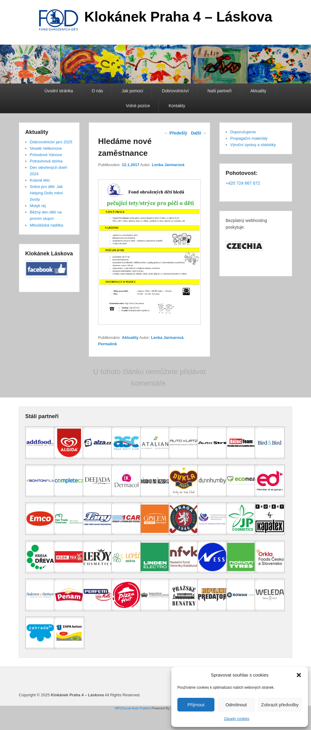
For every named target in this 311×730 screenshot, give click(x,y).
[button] (299, 675)
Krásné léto (40, 180)
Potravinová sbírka (46, 161)
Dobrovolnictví (175, 90)
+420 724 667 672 (243, 183)
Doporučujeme (243, 132)
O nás (97, 90)
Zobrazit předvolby (280, 704)
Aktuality (258, 90)
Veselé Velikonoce (46, 148)
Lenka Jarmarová (168, 164)
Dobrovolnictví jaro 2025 (51, 142)
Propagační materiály (249, 138)
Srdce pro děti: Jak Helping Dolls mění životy (46, 193)
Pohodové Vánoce (46, 154)
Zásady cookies (236, 719)
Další (199, 133)
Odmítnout (236, 704)
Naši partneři (219, 90)
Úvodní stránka (58, 90)
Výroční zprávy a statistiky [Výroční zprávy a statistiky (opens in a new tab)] (253, 144)
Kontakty (177, 105)
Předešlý (175, 133)
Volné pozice (138, 105)
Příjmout (195, 704)
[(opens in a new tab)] (40, 457)
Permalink (107, 344)
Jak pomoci (132, 90)
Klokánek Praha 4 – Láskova (178, 17)
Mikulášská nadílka (46, 225)
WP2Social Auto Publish (133, 708)
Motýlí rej (38, 205)
